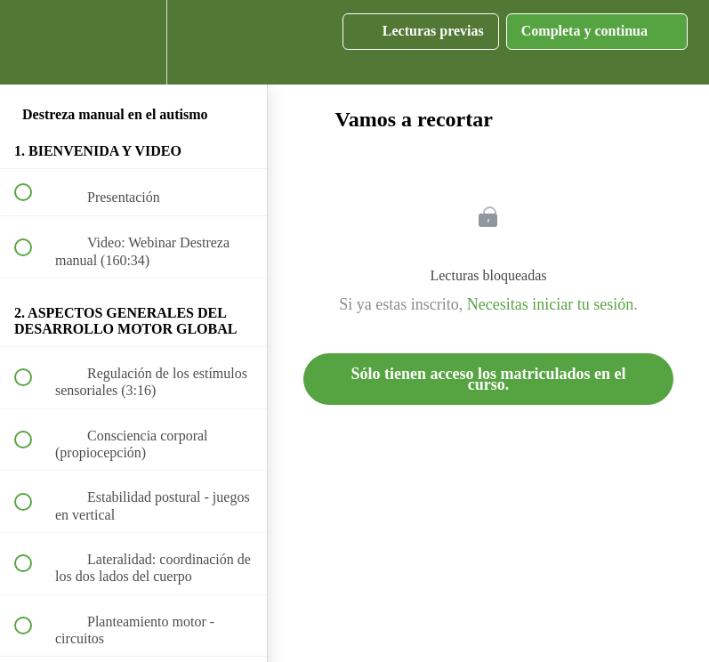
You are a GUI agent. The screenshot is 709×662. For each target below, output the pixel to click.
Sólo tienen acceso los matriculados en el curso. (488, 379)
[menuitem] (133, 42)
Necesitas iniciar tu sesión (550, 304)
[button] (33, 42)
